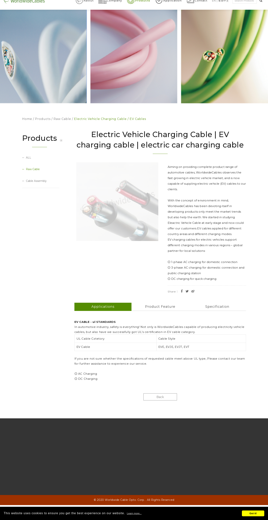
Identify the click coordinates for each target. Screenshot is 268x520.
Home (27, 119)
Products (142, 9)
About (89, 9)
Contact (201, 9)
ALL (28, 157)
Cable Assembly (36, 181)
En (214, 8)
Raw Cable (62, 119)
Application (172, 9)
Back (160, 397)
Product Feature (160, 307)
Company (114, 9)
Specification (217, 307)
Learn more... (134, 513)
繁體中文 (223, 8)
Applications (103, 307)
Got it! (253, 513)
